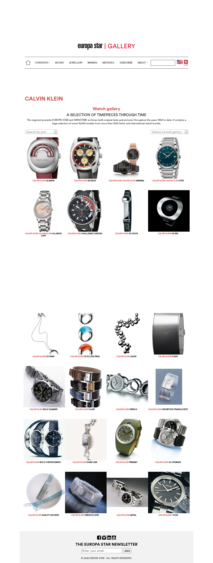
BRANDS (92, 62)
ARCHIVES (108, 62)
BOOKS (59, 62)
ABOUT (142, 62)
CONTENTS (42, 62)
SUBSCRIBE (126, 62)
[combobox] (41, 131)
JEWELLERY (76, 62)
